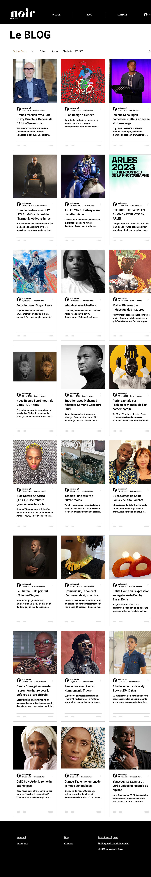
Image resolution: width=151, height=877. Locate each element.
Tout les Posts (19, 51)
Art (33, 51)
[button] (149, 51)
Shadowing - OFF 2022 (73, 51)
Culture (43, 51)
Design (54, 51)
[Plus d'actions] (53, 109)
